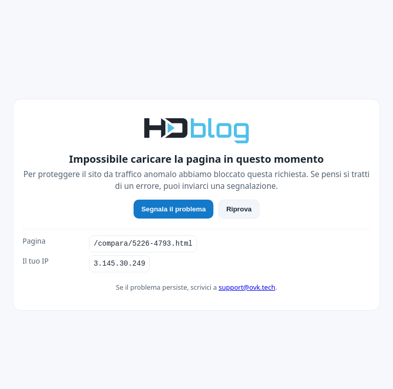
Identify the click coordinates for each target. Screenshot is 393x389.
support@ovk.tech (247, 287)
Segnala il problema (173, 209)
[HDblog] (196, 129)
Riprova (239, 209)
